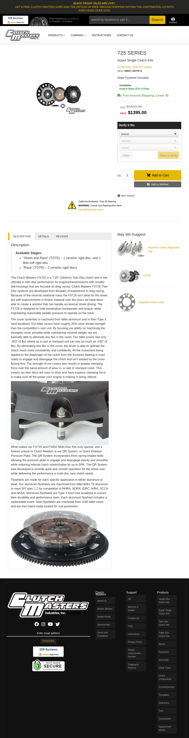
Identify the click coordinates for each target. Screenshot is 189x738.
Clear (125, 155)
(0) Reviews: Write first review (134, 67)
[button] (127, 20)
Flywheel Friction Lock (151, 302)
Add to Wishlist (159, 184)
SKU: (120, 70)
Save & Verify (168, 155)
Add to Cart (160, 175)
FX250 (147, 275)
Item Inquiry (128, 195)
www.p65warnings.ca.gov (90, 209)
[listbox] (148, 134)
